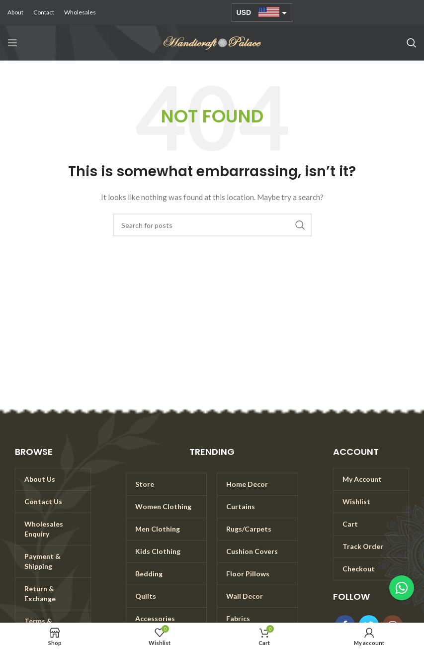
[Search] (412, 43)
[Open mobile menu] (12, 43)
